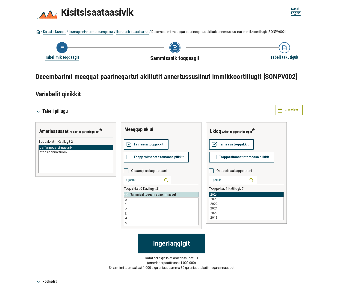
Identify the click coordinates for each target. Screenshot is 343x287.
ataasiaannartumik (76, 152)
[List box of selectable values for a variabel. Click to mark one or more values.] (75, 159)
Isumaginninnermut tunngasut (91, 32)
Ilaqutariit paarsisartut (132, 32)
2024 (246, 194)
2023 (246, 199)
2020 (246, 213)
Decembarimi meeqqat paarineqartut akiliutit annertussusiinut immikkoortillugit (218, 32)
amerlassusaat (53, 131)
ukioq (215, 131)
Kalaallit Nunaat (54, 32)
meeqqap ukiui (138, 129)
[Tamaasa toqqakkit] (146, 144)
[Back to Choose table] (62, 51)
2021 (246, 208)
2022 (246, 203)
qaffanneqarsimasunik (76, 147)
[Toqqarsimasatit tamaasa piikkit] (156, 157)
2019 (246, 217)
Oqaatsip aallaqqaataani (149, 171)
